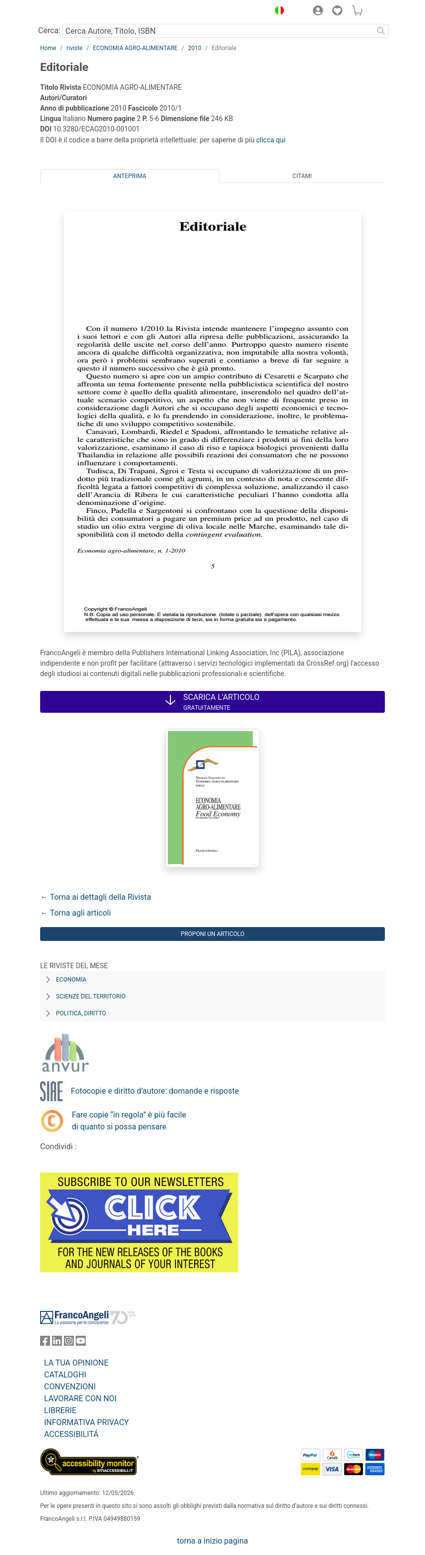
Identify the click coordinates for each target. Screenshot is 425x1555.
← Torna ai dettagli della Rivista (95, 897)
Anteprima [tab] (130, 176)
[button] (277, 12)
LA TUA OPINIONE (76, 1363)
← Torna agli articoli (75, 913)
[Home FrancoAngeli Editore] (73, 12)
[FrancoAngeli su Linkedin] (57, 1343)
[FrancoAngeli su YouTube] (81, 1343)
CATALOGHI (65, 1374)
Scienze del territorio (91, 996)
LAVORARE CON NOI (80, 1398)
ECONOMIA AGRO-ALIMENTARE (135, 48)
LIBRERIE (60, 1410)
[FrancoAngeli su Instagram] (69, 1343)
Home (48, 48)
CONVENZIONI (70, 1386)
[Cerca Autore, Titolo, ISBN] (217, 31)
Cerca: (49, 30)
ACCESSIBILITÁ (71, 1434)
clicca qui (270, 140)
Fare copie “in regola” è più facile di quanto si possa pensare (129, 1120)
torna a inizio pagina (212, 1541)
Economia (71, 979)
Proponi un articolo (213, 934)
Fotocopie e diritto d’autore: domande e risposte (155, 1091)
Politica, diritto (81, 1013)
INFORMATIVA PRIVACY (86, 1422)
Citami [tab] (302, 176)
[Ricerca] (381, 31)
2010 (195, 48)
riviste (74, 48)
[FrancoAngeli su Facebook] (45, 1343)
